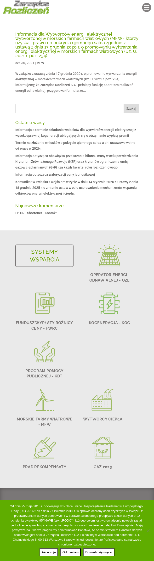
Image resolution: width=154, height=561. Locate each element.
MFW (40, 63)
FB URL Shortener (28, 213)
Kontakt (51, 213)
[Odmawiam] (148, 530)
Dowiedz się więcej (98, 552)
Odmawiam (71, 552)
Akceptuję (49, 552)
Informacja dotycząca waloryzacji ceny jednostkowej (55, 174)
